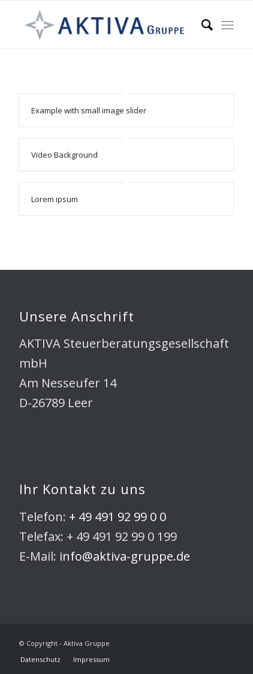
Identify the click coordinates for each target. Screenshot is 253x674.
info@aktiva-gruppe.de (124, 556)
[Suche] (201, 25)
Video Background (64, 154)
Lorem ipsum (54, 199)
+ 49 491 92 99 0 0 (117, 516)
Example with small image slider (88, 110)
